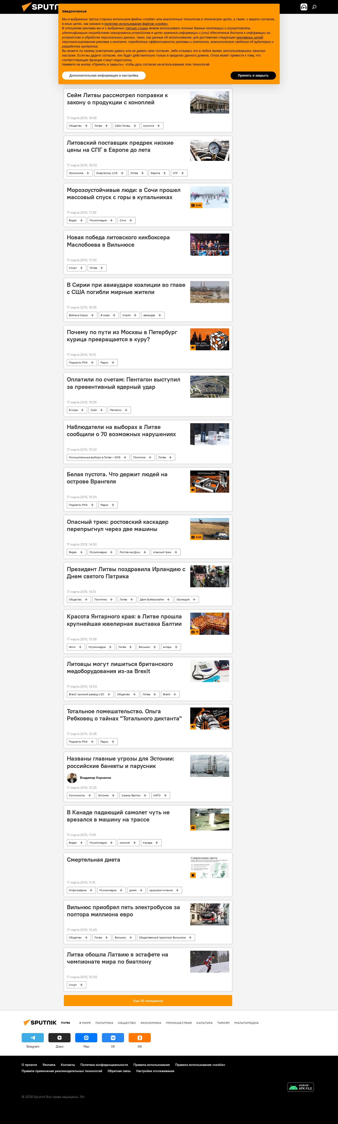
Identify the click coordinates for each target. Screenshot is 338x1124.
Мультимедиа (98, 220)
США (94, 410)
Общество (75, 125)
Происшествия (179, 1023)
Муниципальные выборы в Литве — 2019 (94, 457)
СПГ (175, 173)
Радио (104, 362)
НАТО (157, 795)
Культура (204, 1023)
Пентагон (116, 410)
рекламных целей (249, 37)
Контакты (68, 1065)
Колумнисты (77, 795)
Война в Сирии (78, 315)
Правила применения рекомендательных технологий (62, 1071)
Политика (139, 457)
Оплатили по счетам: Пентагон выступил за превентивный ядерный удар (123, 383)
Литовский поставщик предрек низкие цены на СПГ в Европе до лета (120, 146)
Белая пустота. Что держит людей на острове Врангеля (117, 478)
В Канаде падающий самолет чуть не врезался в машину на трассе (118, 816)
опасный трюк (162, 552)
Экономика (76, 173)
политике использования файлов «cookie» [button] (136, 24)
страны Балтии (131, 795)
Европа (155, 173)
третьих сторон (136, 28)
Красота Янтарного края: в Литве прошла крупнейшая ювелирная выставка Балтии (124, 620)
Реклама (49, 1065)
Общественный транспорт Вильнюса (162, 937)
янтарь (167, 647)
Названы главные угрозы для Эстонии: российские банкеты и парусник (120, 762)
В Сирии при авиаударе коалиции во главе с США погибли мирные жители (126, 288)
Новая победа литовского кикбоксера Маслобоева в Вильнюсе (118, 241)
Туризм (223, 1023)
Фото (72, 647)
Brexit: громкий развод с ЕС (86, 694)
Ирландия (183, 599)
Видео (73, 220)
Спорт (73, 268)
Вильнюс (144, 647)
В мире (105, 315)
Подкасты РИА (78, 362)
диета (132, 890)
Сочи (123, 220)
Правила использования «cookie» (200, 1065)
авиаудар (149, 315)
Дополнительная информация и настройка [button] (103, 75)
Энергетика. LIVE (107, 173)
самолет (125, 842)
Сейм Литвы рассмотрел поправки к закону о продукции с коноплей (117, 98)
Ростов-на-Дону (130, 552)
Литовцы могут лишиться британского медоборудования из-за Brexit (120, 667)
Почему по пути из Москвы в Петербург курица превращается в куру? (122, 335)
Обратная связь (119, 1071)
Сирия (126, 315)
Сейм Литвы (122, 125)
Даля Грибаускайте (152, 599)
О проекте (29, 1065)
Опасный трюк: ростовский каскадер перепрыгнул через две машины (118, 525)
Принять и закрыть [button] (253, 75)
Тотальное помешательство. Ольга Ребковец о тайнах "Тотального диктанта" (124, 714)
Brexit (166, 694)
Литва (98, 125)
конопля (148, 125)
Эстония (103, 795)
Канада (147, 842)
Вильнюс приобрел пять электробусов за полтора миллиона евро (123, 910)
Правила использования (151, 1065)
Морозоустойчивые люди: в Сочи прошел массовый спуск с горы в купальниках (124, 193)
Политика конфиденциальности (104, 1065)
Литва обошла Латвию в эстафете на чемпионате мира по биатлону (117, 958)
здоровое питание (161, 890)
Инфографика (77, 890)
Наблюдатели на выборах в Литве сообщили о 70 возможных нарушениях (121, 430)
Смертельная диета (93, 859)
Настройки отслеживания (155, 1071)
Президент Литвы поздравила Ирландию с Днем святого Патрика (126, 572)
